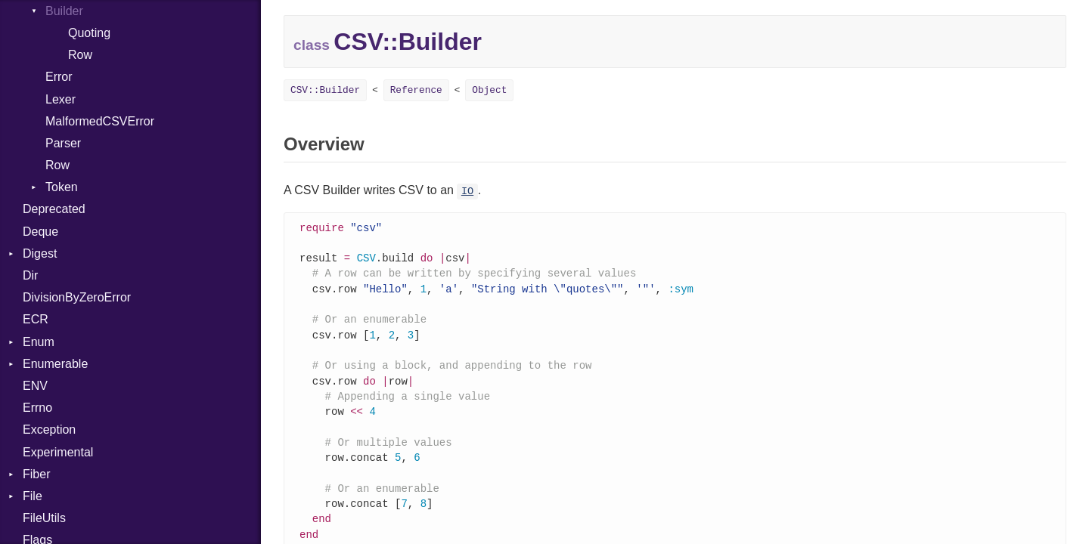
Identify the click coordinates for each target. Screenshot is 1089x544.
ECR (35, 319)
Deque (40, 231)
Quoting (89, 32)
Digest (40, 253)
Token (61, 187)
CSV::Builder (325, 90)
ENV (35, 385)
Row (80, 54)
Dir (30, 275)
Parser (63, 143)
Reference (416, 90)
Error (59, 76)
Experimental (58, 452)
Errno (37, 407)
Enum (38, 341)
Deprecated (54, 208)
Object (489, 90)
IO (467, 191)
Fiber (36, 474)
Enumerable (55, 363)
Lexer (60, 99)
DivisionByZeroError (77, 297)
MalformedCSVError (99, 121)
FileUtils (44, 518)
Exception (49, 429)
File (32, 496)
